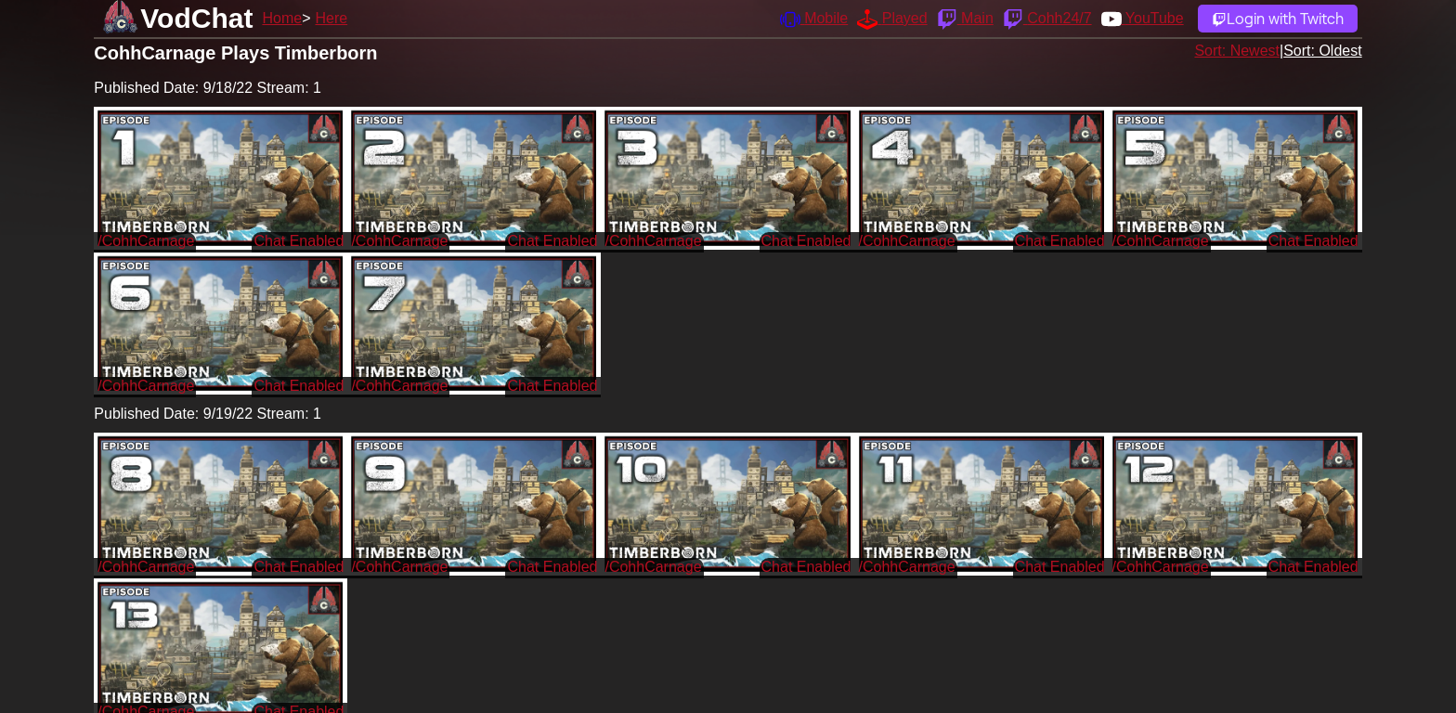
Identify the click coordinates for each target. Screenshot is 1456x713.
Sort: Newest (1237, 50)
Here (331, 18)
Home (282, 18)
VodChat (196, 18)
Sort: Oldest (1322, 50)
